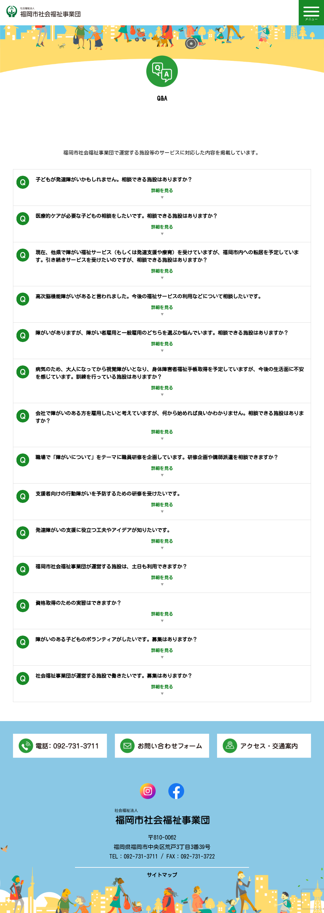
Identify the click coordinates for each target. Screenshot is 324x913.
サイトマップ (162, 875)
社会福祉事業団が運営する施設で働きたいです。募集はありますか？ (104, 683)
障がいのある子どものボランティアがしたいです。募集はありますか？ (106, 647)
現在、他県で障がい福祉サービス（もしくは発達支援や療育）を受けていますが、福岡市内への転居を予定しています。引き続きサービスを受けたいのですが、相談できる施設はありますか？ (157, 264)
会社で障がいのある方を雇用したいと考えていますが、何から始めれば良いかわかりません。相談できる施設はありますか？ (160, 425)
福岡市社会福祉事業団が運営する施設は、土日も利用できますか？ (101, 574)
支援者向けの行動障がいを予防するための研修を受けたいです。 (99, 501)
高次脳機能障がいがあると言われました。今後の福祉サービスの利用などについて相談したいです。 (139, 304)
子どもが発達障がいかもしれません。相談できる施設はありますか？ (104, 187)
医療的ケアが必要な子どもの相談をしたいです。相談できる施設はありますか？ (117, 224)
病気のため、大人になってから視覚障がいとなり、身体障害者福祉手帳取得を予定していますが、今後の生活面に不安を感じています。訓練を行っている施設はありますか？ (160, 380)
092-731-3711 (141, 856)
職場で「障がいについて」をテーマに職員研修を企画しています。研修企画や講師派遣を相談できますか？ (147, 465)
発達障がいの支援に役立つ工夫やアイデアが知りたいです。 (94, 538)
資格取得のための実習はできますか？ (94, 611)
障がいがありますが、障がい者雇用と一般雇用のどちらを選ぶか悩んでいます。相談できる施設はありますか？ (152, 340)
